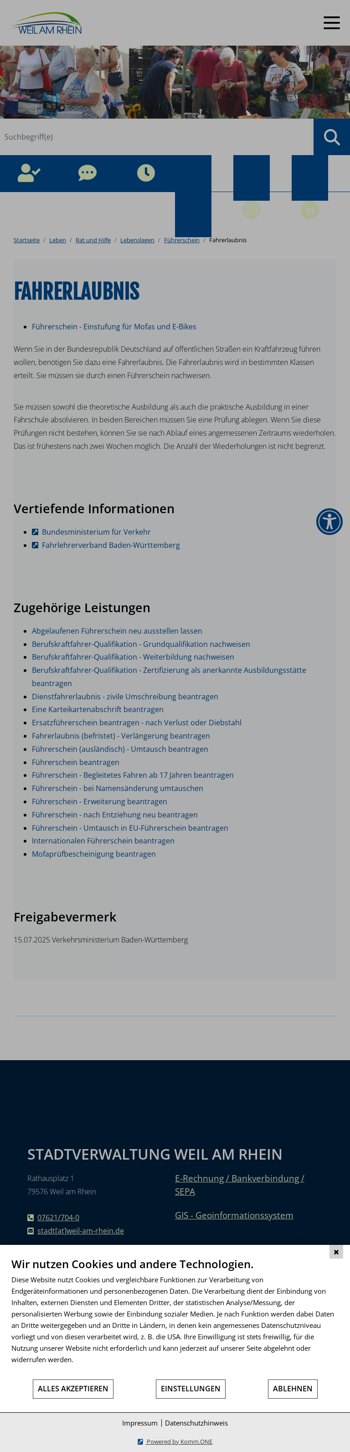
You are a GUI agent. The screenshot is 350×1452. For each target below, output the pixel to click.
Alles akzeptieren (73, 1389)
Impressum (140, 1422)
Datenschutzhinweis (196, 1422)
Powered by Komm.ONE (178, 1441)
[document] (175, 1318)
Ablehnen (293, 1389)
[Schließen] (336, 1252)
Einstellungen (191, 1389)
